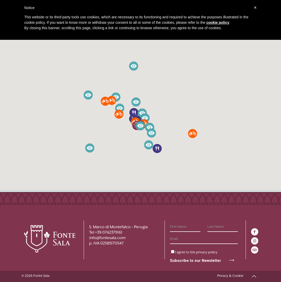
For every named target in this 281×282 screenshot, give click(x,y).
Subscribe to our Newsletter (203, 257)
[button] (157, 148)
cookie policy (217, 22)
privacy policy (206, 252)
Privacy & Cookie (230, 276)
